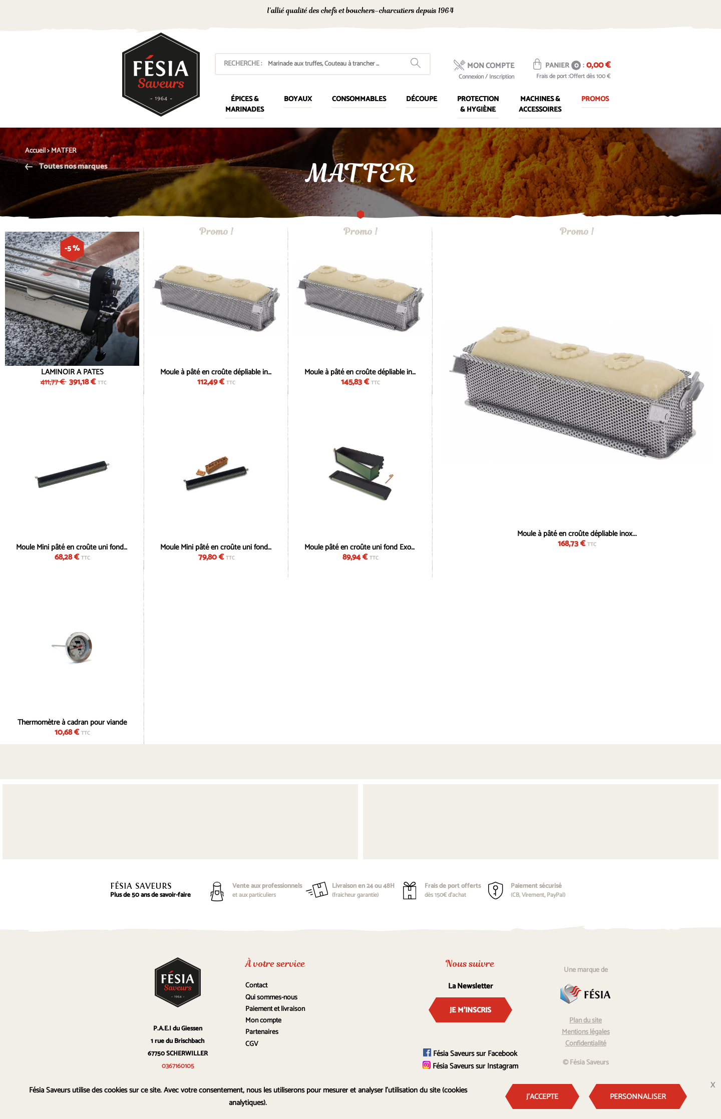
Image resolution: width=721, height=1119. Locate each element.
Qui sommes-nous (271, 997)
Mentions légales (586, 1032)
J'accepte (542, 1096)
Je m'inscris (470, 1010)
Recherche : (243, 64)
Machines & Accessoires (540, 104)
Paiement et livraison (275, 1009)
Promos (595, 99)
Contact (256, 985)
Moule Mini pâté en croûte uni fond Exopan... (72, 546)
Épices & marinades (244, 104)
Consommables (359, 99)
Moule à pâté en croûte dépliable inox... (216, 371)
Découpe (421, 99)
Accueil (35, 151)
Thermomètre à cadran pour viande (72, 721)
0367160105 (521, 12)
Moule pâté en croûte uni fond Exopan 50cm (360, 546)
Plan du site (585, 1020)
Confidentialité (585, 1043)
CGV (251, 1044)
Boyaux (298, 99)
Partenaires (261, 1032)
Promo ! (216, 231)
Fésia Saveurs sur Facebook (470, 1053)
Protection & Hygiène (478, 104)
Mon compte (263, 1020)
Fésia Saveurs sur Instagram (470, 1066)
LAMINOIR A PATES (72, 371)
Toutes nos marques (66, 166)
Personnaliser (638, 1096)
